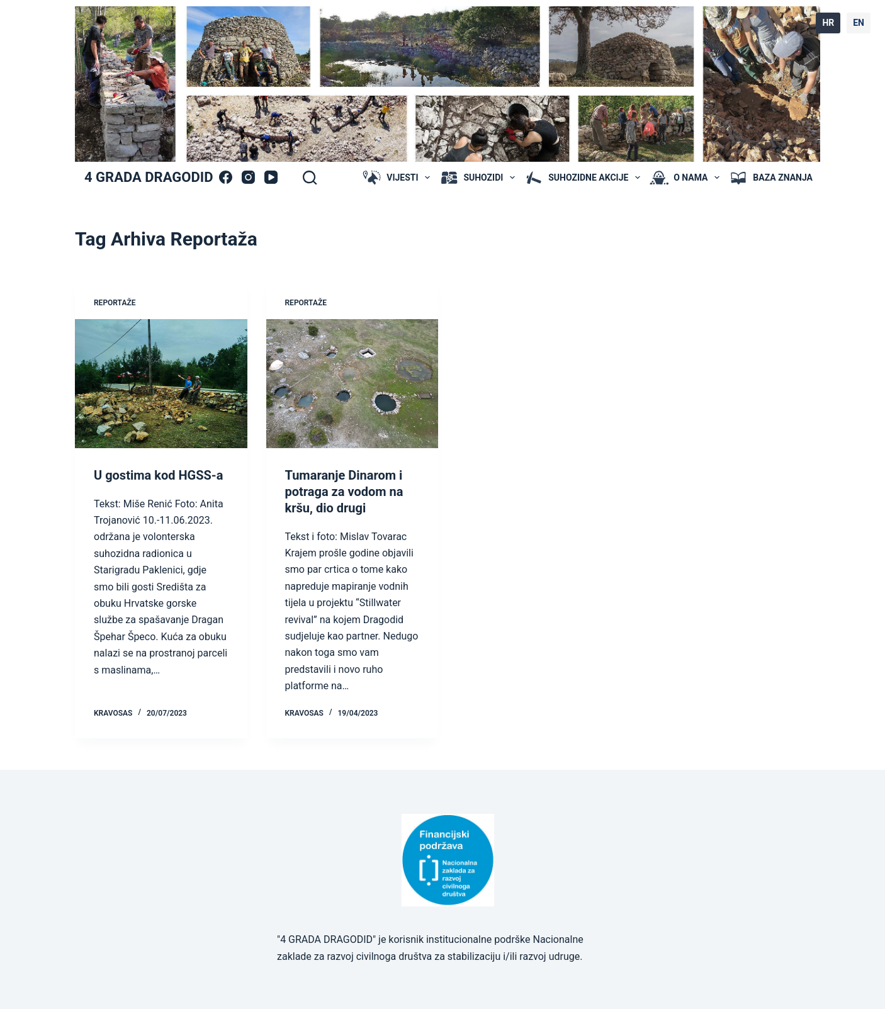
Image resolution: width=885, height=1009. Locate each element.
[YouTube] (271, 177)
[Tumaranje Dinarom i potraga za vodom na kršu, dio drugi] (352, 383)
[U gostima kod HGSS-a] (161, 383)
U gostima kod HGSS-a (158, 475)
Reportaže (114, 302)
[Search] (310, 177)
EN (858, 23)
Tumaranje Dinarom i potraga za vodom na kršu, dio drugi (344, 492)
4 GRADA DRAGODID (148, 177)
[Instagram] (248, 177)
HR (828, 23)
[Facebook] (225, 177)
